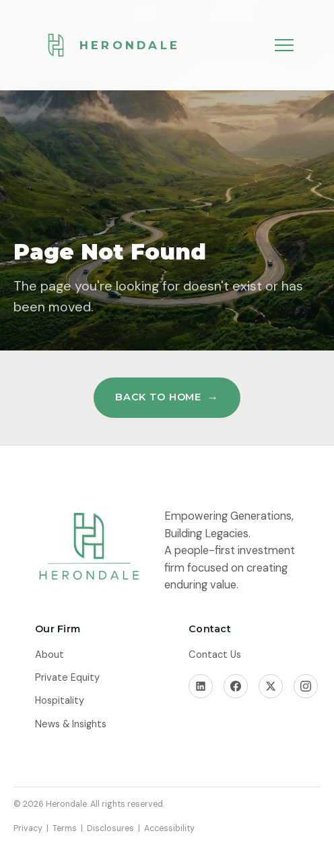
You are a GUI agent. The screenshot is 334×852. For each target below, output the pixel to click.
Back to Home (158, 397)
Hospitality (59, 700)
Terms (65, 828)
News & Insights (70, 724)
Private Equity (67, 677)
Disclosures (110, 828)
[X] (271, 686)
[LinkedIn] (201, 686)
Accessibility (169, 828)
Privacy (27, 828)
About (49, 654)
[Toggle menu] (284, 45)
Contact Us (215, 654)
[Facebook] (236, 686)
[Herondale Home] (107, 45)
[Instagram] (306, 686)
